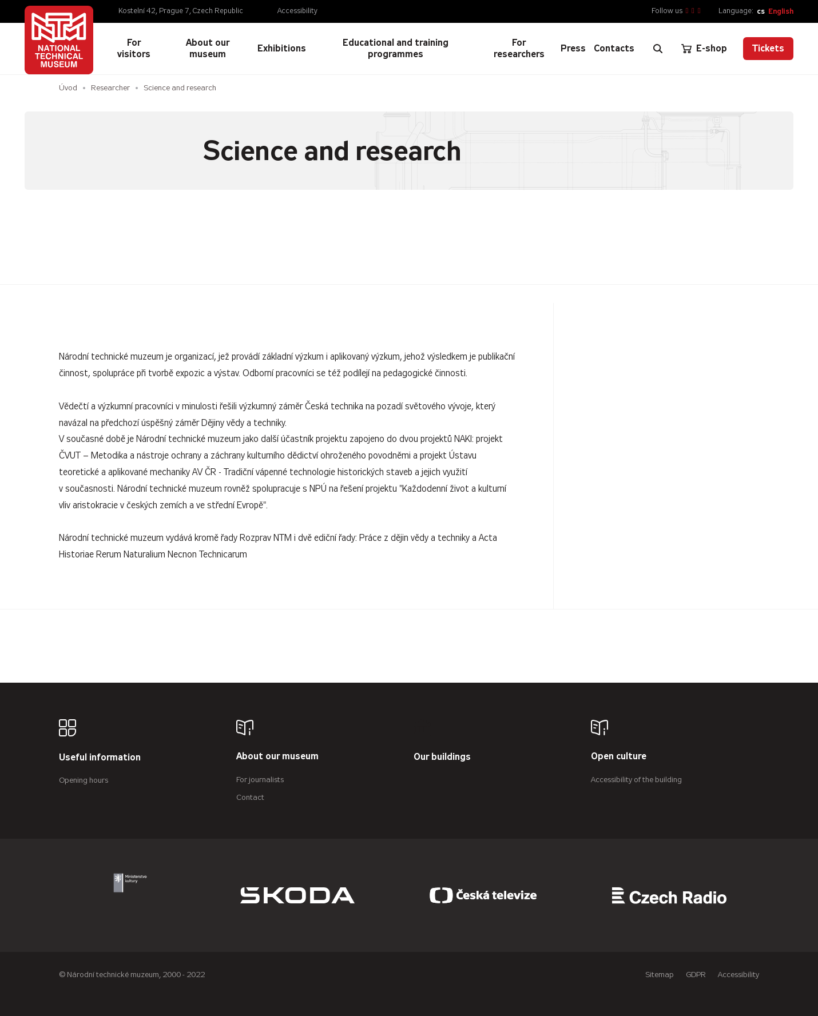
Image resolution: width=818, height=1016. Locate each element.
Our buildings (442, 757)
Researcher (110, 87)
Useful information (100, 758)
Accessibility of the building (636, 779)
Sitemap (659, 974)
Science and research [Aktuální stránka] (180, 87)
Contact (250, 797)
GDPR (696, 974)
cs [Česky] (761, 11)
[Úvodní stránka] (59, 40)
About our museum (277, 757)
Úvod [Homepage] (68, 87)
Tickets (768, 48)
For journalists (260, 779)
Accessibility (297, 11)
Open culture (618, 757)
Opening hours (83, 780)
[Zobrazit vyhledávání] (657, 48)
